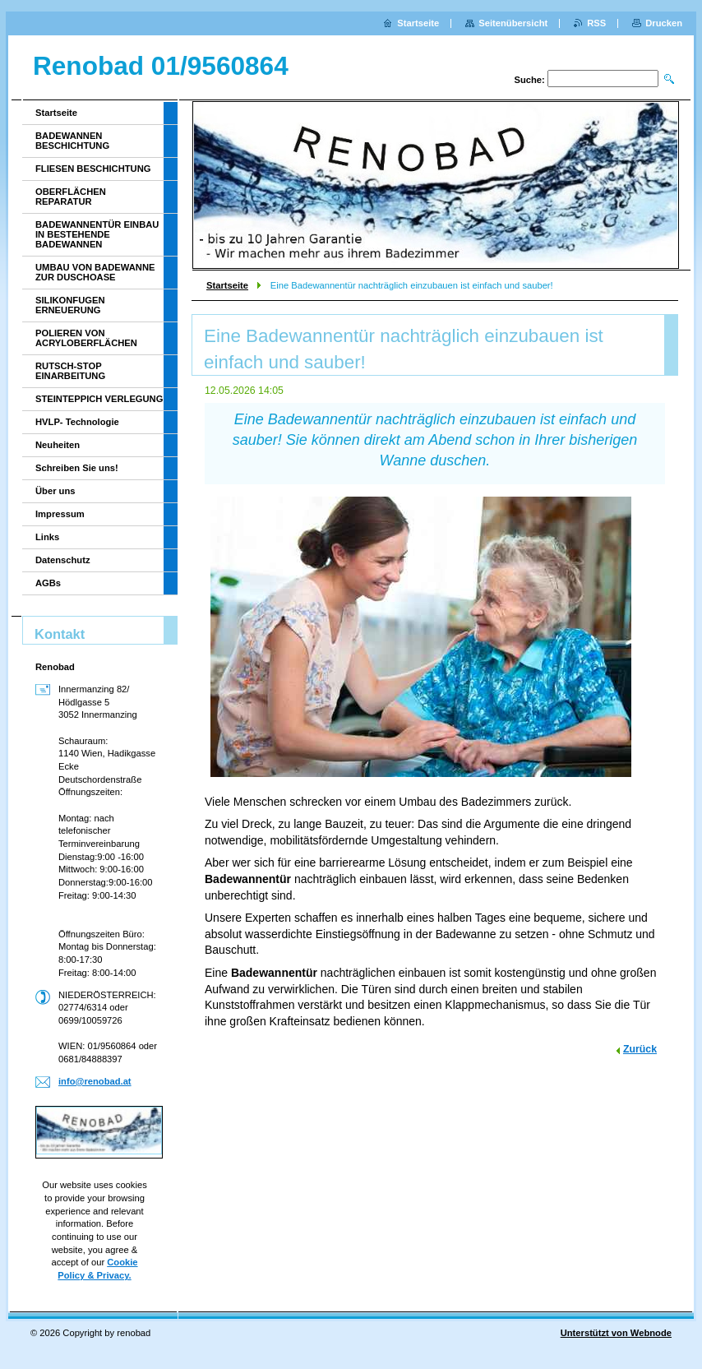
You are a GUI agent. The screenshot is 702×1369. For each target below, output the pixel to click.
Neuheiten (57, 445)
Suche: (529, 80)
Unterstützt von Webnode (616, 1333)
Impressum (60, 514)
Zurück (640, 1049)
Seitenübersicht (512, 23)
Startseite (227, 285)
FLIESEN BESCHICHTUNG (92, 168)
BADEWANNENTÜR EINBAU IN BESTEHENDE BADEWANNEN (97, 234)
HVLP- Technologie (77, 422)
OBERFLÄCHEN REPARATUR (70, 196)
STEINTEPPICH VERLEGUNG (99, 399)
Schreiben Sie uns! (76, 468)
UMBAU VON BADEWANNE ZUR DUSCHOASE (95, 272)
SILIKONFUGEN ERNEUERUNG (70, 305)
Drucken (663, 23)
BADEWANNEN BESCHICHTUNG (72, 140)
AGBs (48, 583)
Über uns (55, 491)
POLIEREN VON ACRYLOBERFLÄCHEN (86, 338)
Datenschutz (62, 560)
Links (47, 537)
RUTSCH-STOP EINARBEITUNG (70, 371)
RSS (596, 23)
